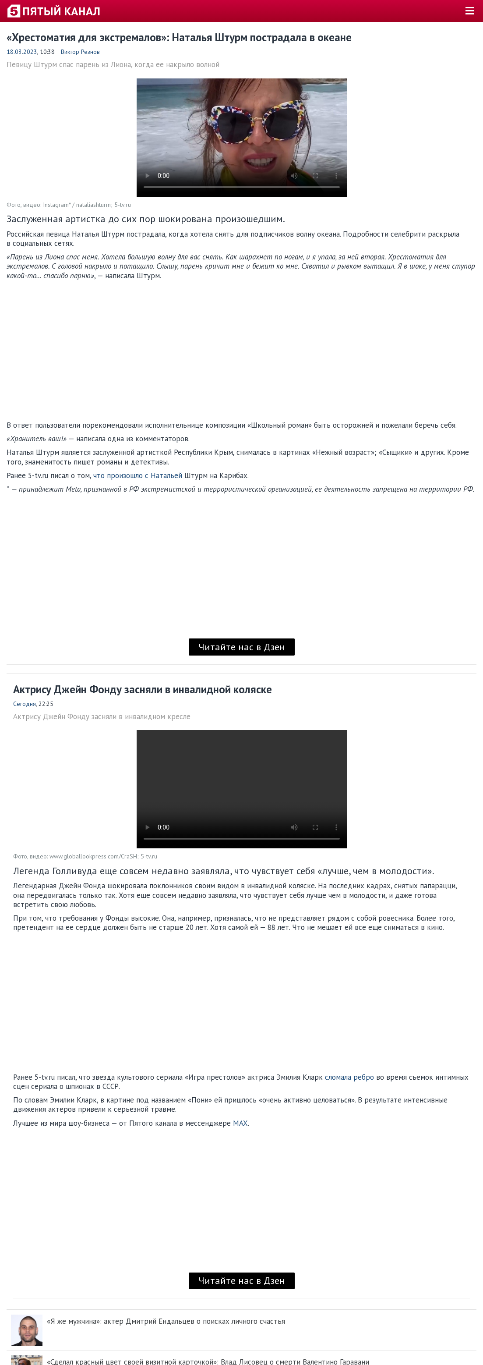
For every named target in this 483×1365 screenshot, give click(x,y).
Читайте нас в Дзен (241, 647)
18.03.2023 (22, 52)
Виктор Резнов (80, 52)
